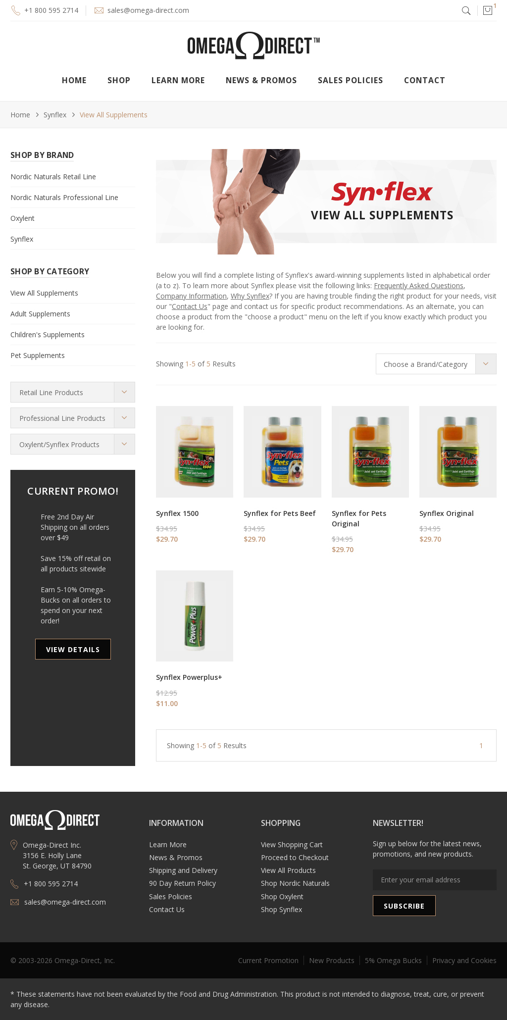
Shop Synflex (281, 909)
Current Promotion (268, 960)
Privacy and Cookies (464, 960)
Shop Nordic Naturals (295, 883)
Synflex (55, 114)
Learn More (168, 844)
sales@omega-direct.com (148, 10)
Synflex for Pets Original (359, 518)
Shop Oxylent (282, 896)
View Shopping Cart (292, 844)
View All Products (288, 870)
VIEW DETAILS (73, 649)
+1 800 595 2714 (51, 10)
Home (74, 80)
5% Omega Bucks (393, 960)
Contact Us (189, 306)
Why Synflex (250, 296)
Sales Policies (350, 80)
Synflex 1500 (177, 513)
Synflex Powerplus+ (189, 677)
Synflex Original (446, 513)
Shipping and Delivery (183, 870)
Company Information (191, 296)
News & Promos (176, 857)
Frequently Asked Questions (418, 285)
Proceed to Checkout (295, 857)
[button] (487, 10)
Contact (425, 80)
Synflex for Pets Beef (280, 513)
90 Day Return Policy (182, 883)
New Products (332, 960)
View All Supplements (114, 114)
